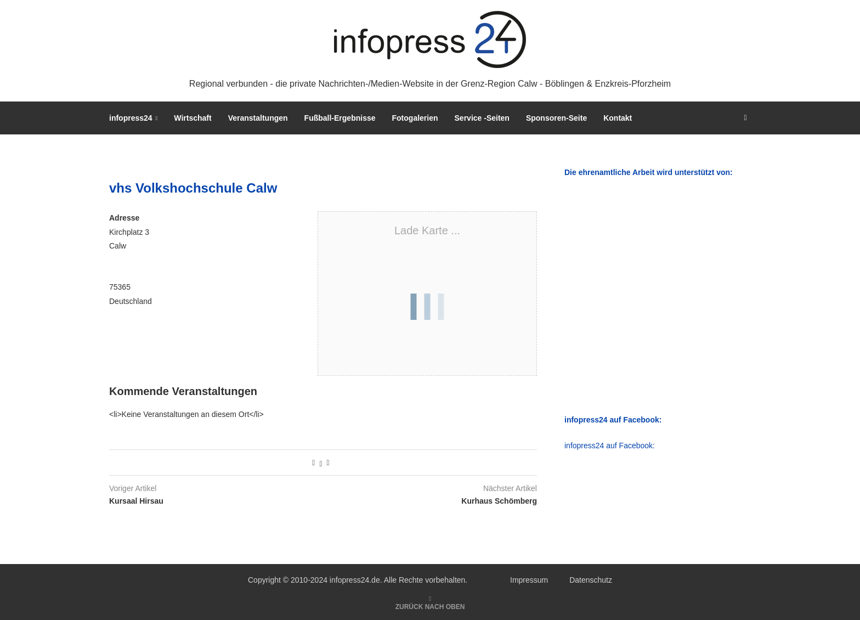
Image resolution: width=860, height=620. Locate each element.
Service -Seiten (482, 118)
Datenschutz (590, 580)
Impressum (529, 580)
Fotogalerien (415, 118)
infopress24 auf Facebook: (609, 445)
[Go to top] (430, 606)
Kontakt (617, 118)
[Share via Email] (328, 462)
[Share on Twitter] (320, 462)
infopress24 (130, 118)
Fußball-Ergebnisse (340, 118)
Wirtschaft (192, 118)
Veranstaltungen (258, 118)
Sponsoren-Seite (556, 118)
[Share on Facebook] (313, 462)
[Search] (745, 118)
